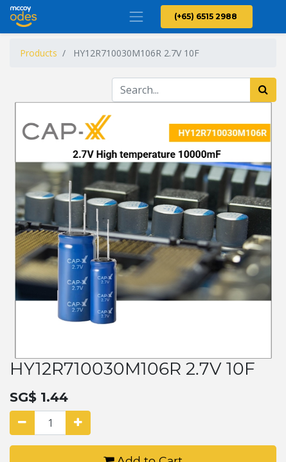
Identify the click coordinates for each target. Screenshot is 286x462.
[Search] (263, 90)
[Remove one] (22, 423)
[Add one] (78, 423)
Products (38, 53)
